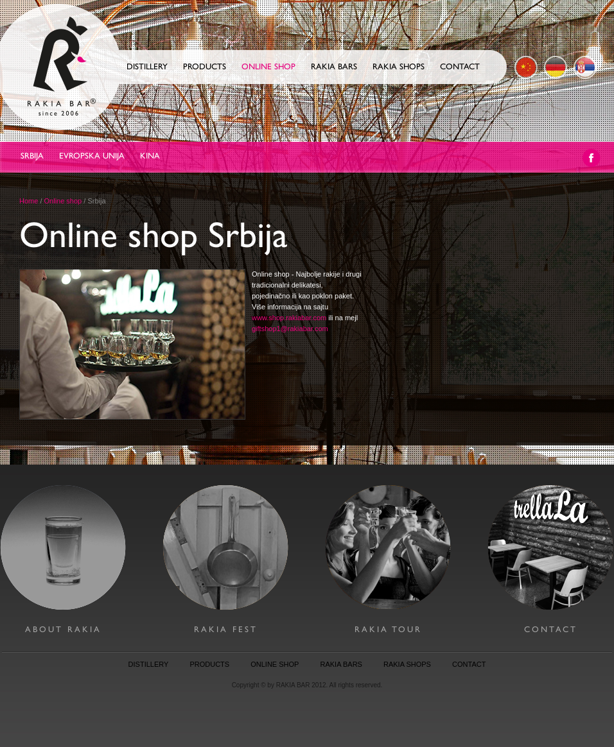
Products (204, 66)
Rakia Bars (334, 66)
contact (469, 664)
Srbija (32, 155)
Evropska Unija (92, 155)
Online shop (268, 66)
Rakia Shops (399, 66)
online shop (274, 664)
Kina (150, 155)
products (209, 664)
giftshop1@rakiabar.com (290, 328)
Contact (460, 66)
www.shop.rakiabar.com (289, 318)
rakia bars (341, 664)
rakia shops (407, 664)
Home (28, 201)
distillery (148, 664)
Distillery (147, 66)
